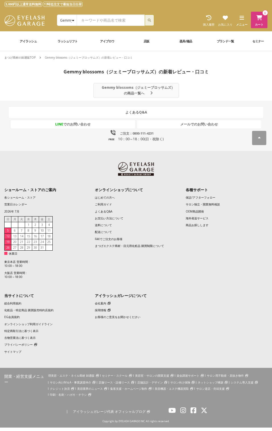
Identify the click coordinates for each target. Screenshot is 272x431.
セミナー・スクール (115, 379)
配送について (103, 236)
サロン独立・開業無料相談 (203, 208)
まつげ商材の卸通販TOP (20, 57)
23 (35, 246)
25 (49, 246)
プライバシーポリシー (18, 348)
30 (35, 251)
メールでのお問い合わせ (162, 127)
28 (21, 251)
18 (49, 240)
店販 (146, 41)
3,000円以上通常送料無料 (23, 4)
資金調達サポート (188, 379)
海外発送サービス (197, 222)
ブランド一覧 (225, 41)
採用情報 (100, 314)
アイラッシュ (28, 41)
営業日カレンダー (15, 208)
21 (21, 246)
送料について (103, 229)
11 (49, 234)
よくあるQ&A (136, 117)
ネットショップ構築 (210, 386)
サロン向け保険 (180, 386)
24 (42, 246)
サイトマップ (12, 355)
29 (28, 251)
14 (21, 240)
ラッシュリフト (67, 41)
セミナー (258, 41)
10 (42, 234)
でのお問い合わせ (109, 127)
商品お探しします (197, 229)
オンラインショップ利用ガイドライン (28, 327)
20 (15, 246)
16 (35, 240)
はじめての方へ (105, 201)
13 (15, 240)
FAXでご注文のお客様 (108, 243)
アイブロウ (107, 41)
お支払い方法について (109, 222)
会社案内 (100, 307)
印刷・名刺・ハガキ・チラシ (68, 398)
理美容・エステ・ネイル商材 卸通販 (71, 379)
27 (15, 251)
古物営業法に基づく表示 (20, 341)
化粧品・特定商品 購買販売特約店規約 (29, 314)
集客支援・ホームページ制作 (128, 392)
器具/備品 (185, 41)
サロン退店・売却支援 (210, 392)
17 (42, 240)
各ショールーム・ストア (20, 201)
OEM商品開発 (195, 215)
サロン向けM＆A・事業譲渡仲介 (70, 386)
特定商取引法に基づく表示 (21, 335)
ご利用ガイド (103, 208)
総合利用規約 (12, 307)
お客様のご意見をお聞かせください (117, 321)
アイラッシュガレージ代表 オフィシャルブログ (109, 415)
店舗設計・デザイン (150, 386)
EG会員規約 (12, 321)
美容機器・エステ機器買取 (172, 392)
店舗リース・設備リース (114, 386)
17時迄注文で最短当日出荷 (63, 4)
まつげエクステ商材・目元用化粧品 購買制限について (129, 249)
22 (28, 246)
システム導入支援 (242, 386)
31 (42, 251)
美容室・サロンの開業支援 (152, 379)
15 (28, 240)
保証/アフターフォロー (200, 201)
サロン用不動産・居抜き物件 (225, 379)
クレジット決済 (60, 392)
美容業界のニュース (90, 392)
